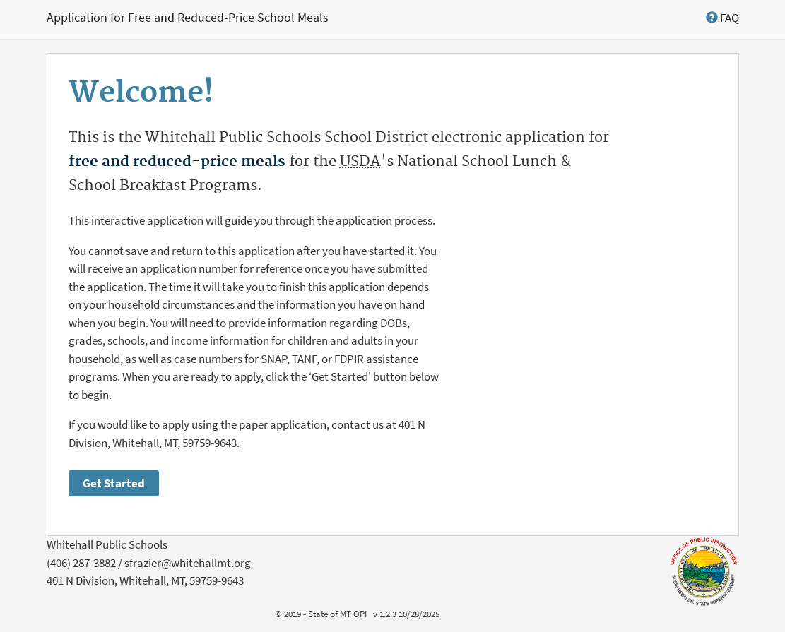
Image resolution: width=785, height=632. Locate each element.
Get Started (114, 483)
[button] (722, 17)
